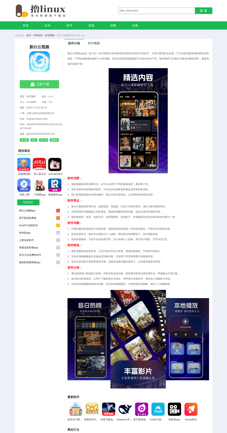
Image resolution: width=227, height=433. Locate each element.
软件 (69, 25)
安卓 (48, 25)
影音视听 (49, 35)
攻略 (113, 25)
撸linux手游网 (53, 10)
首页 (26, 25)
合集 (135, 25)
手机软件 (38, 35)
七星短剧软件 (39, 240)
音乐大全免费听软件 (39, 255)
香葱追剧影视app (39, 247)
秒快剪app (39, 233)
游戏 (91, 25)
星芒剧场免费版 (39, 218)
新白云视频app (39, 210)
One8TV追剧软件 (39, 225)
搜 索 (203, 10)
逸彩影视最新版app (39, 262)
